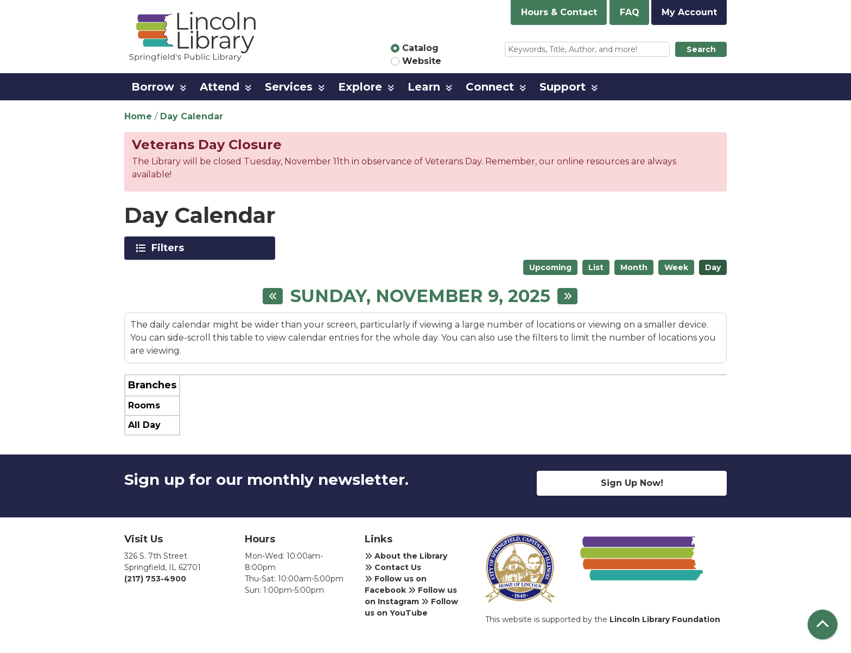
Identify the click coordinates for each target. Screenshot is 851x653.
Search (701, 49)
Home (138, 116)
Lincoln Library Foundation (664, 619)
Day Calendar (191, 116)
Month (633, 267)
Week (676, 267)
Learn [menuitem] (424, 86)
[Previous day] (273, 296)
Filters (169, 248)
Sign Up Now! (632, 483)
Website (421, 61)
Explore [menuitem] (360, 86)
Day (713, 267)
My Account (689, 12)
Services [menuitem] (289, 86)
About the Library (406, 556)
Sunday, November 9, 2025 (420, 296)
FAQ (629, 12)
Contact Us (393, 567)
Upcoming (550, 267)
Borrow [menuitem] (152, 86)
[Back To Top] (822, 624)
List (596, 267)
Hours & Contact (559, 12)
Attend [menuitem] (219, 86)
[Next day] (567, 296)
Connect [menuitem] (490, 86)
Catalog (420, 48)
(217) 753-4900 (155, 579)
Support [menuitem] (562, 86)
